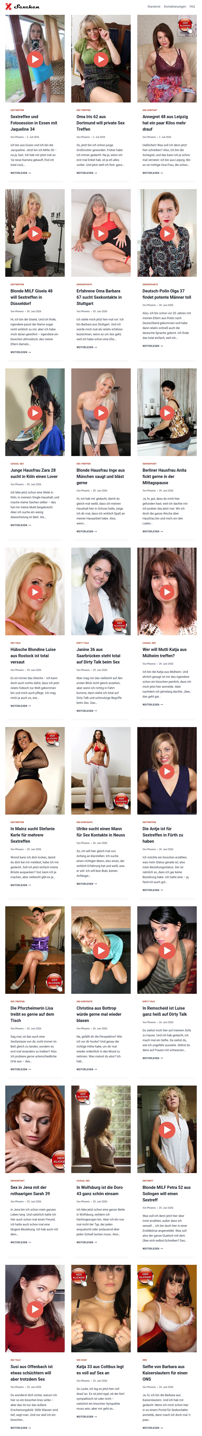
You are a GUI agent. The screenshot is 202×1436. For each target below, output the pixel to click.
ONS (145, 1337)
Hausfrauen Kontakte (143, 1425)
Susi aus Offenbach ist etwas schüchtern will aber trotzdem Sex (34, 1350)
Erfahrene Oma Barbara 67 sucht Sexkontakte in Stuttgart (100, 296)
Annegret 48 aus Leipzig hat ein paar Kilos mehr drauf (164, 122)
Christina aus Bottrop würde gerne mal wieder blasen (98, 999)
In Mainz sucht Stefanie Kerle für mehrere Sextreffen (31, 826)
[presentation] (35, 57)
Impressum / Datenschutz (178, 1425)
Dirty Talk (83, 635)
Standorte (154, 6)
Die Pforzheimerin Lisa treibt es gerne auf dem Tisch (31, 999)
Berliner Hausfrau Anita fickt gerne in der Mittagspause (163, 469)
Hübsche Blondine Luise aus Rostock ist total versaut (32, 647)
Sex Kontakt (150, 110)
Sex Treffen (84, 110)
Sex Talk (16, 635)
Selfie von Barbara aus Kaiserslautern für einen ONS (164, 1350)
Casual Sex (17, 457)
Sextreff (148, 1165)
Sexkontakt (150, 457)
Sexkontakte (84, 283)
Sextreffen (17, 110)
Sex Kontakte (85, 813)
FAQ (192, 6)
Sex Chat (82, 1337)
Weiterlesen (21, 166)
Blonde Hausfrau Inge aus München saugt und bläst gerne (99, 469)
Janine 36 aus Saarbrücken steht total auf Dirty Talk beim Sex (101, 647)
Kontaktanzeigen (175, 6)
